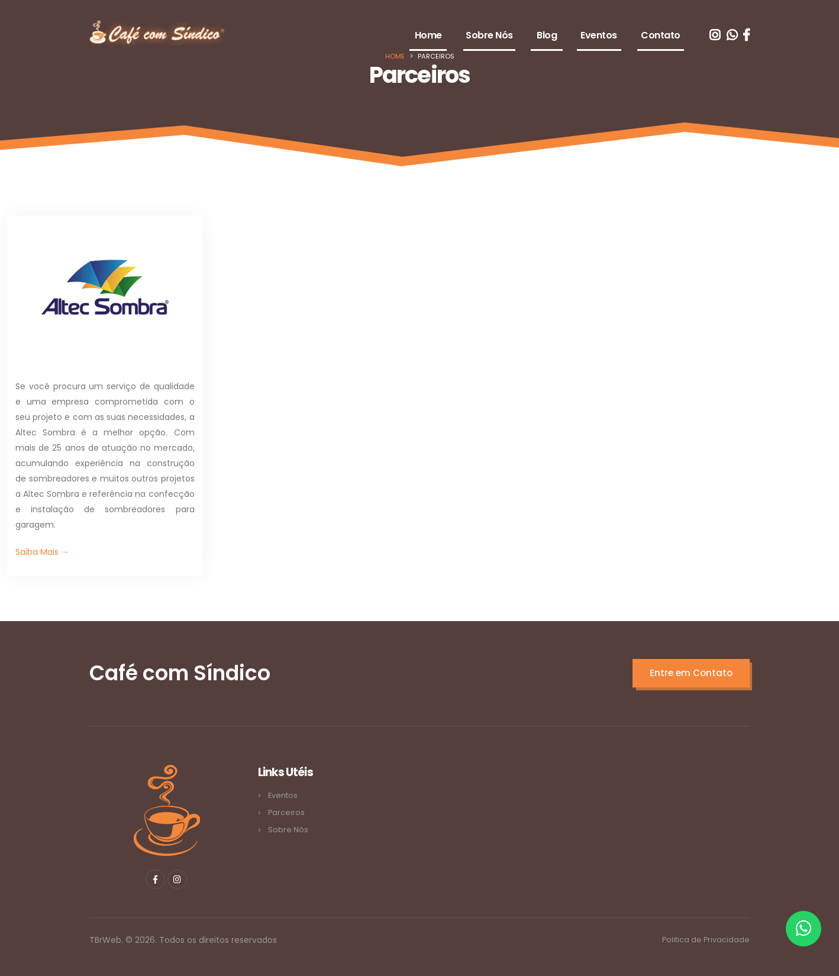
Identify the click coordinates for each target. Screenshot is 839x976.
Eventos (598, 35)
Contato (660, 35)
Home (428, 35)
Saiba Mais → (42, 552)
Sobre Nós (489, 35)
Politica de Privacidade (706, 940)
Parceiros (286, 812)
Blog (547, 35)
